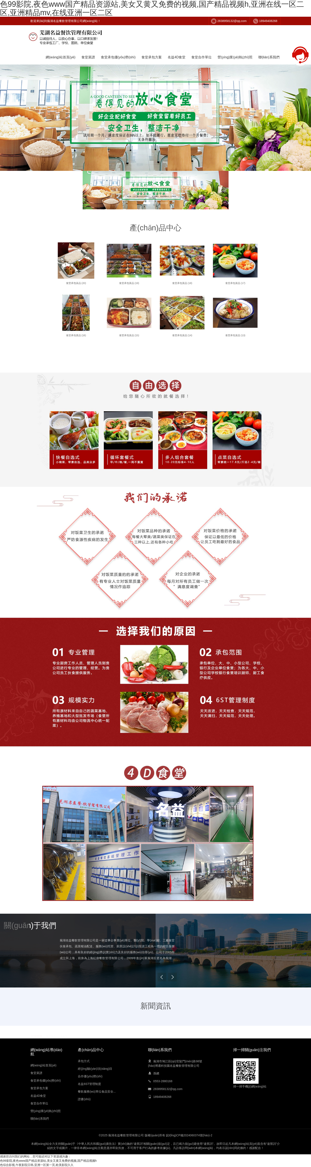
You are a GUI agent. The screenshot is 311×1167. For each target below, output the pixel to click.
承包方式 (84, 1061)
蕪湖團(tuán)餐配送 (57, 1035)
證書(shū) (84, 1099)
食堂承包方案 (151, 57)
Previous (233, 980)
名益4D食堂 (176, 57)
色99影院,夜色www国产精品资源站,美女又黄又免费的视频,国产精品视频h (48, 1160)
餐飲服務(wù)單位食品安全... (97, 1091)
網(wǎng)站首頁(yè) (60, 57)
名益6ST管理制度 (89, 1084)
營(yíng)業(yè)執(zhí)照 (235, 57)
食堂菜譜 (88, 57)
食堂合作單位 (201, 57)
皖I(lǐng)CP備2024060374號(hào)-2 (189, 1135)
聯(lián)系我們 (268, 57)
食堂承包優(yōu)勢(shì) (118, 57)
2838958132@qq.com (232, 21)
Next (244, 980)
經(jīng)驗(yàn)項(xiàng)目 (95, 1068)
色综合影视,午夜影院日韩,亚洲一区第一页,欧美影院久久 (37, 1165)
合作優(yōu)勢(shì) (90, 1076)
